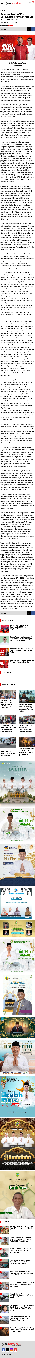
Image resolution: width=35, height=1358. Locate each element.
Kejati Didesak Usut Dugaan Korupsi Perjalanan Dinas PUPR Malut (21, 1295)
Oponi (5, 10)
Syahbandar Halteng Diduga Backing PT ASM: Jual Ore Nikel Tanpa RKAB (21, 1273)
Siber (11, 1355)
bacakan (4, 25)
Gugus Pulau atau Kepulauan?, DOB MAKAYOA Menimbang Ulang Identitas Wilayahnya (22, 638)
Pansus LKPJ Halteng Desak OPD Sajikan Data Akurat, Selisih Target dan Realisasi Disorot (26, 708)
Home (1, 10)
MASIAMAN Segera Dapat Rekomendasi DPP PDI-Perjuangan (19, 627)
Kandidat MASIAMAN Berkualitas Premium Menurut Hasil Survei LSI (22, 662)
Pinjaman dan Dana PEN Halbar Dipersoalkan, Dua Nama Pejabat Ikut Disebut (25, 729)
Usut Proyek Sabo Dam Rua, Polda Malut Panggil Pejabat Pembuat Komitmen (20, 1318)
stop (10, 25)
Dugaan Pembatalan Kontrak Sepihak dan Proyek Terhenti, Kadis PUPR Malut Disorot (20, 1239)
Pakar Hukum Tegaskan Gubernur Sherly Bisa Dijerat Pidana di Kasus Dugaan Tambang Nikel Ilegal (22, 1308)
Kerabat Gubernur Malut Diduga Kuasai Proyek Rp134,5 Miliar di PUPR (21, 1228)
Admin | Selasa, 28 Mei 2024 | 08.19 (8, 22)
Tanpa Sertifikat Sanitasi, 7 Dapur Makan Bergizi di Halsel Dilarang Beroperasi (6, 704)
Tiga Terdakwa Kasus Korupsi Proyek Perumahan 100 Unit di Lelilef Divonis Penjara (21, 1261)
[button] (33, 1)
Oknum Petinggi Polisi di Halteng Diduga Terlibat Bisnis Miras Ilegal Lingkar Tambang (26, 752)
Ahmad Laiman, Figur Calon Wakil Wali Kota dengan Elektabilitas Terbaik (22, 650)
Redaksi (5, 1355)
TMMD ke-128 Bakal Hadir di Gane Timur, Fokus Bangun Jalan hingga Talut (22, 1250)
